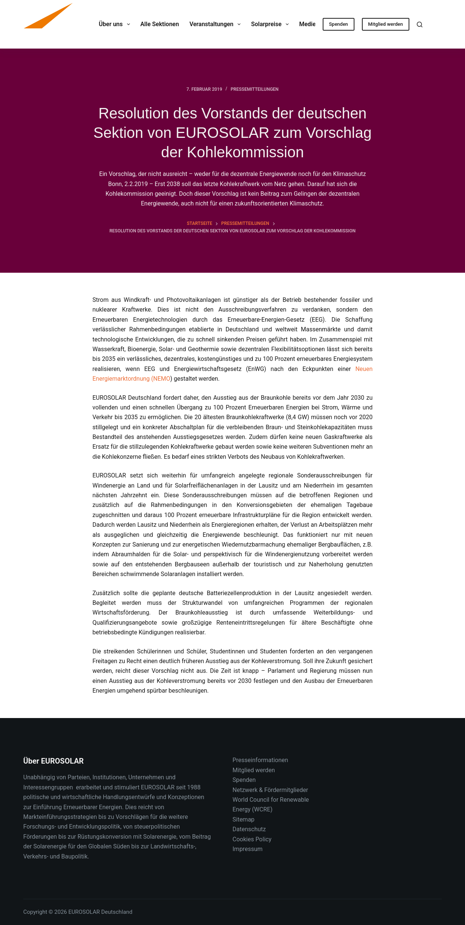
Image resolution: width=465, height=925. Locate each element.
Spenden (338, 24)
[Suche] (419, 24)
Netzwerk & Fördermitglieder (270, 789)
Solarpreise (271, 24)
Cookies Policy (252, 839)
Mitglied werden (385, 24)
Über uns (116, 24)
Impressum (248, 849)
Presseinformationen (260, 760)
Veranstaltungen (216, 24)
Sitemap (244, 819)
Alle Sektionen (159, 24)
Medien (314, 24)
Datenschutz (249, 829)
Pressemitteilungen (254, 89)
